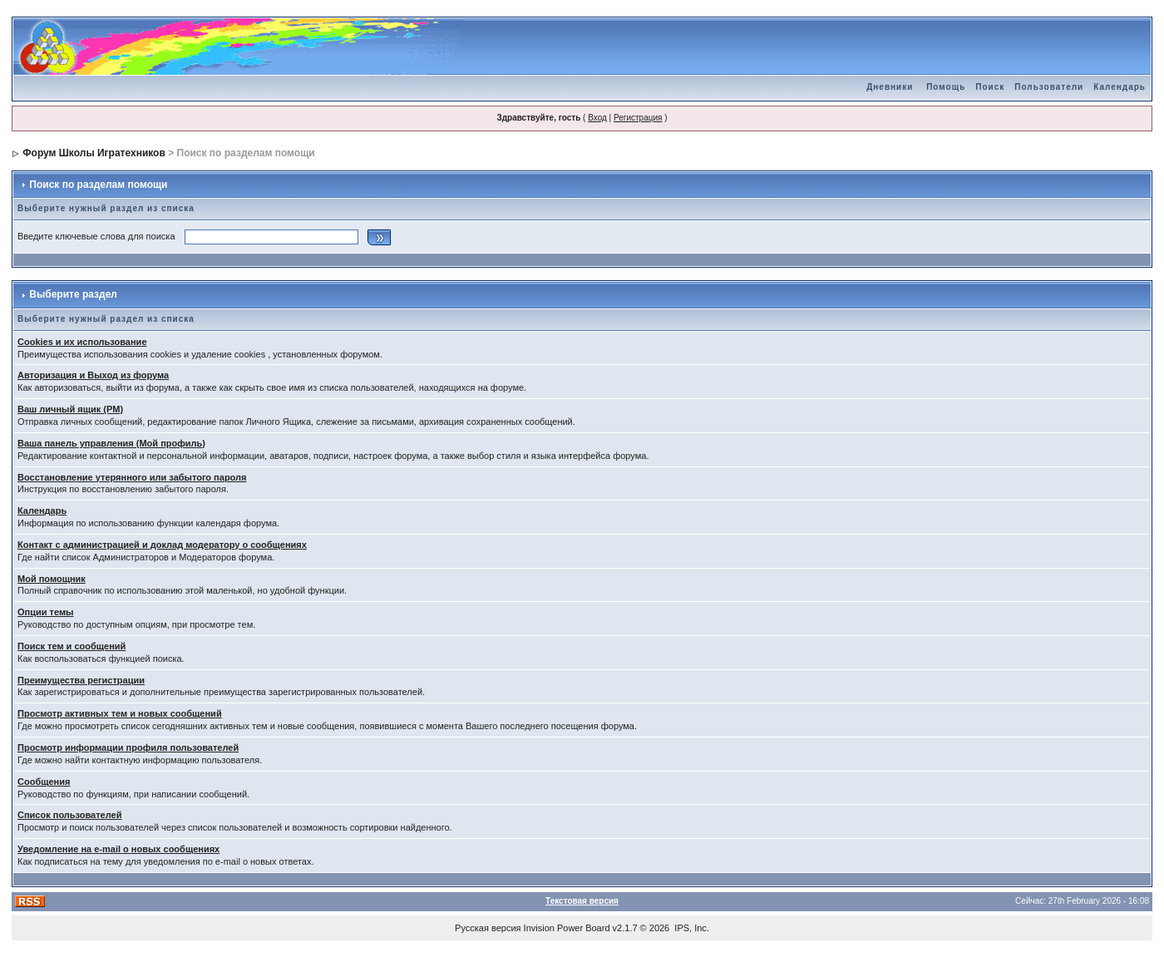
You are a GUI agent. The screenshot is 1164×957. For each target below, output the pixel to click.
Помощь (945, 86)
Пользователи (1048, 86)
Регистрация (638, 117)
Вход (597, 117)
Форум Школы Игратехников (93, 153)
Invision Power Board (567, 928)
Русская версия (487, 928)
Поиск (989, 86)
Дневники (889, 86)
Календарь (1119, 86)
